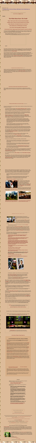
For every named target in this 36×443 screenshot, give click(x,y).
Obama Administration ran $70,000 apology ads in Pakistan (18, 25)
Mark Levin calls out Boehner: (13, 367)
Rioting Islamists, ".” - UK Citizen (18, 213)
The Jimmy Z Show (13, 422)
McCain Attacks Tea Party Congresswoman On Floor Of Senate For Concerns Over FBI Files (18, 29)
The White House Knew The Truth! (18, 18)
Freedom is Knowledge (18, 438)
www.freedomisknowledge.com (14, 437)
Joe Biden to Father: (18, 22)
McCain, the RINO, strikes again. (25, 201)
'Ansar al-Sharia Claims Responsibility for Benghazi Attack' (18, 27)
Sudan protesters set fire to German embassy (14, 248)
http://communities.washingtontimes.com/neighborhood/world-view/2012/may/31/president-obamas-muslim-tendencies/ (17, 403)
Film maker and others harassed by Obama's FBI (14, 254)
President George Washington (21, 439)
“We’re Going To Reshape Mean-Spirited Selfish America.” (24, 416)
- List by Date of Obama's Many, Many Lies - (18, 335)
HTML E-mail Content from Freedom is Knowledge (18, 413)
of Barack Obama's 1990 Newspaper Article (18, 417)
